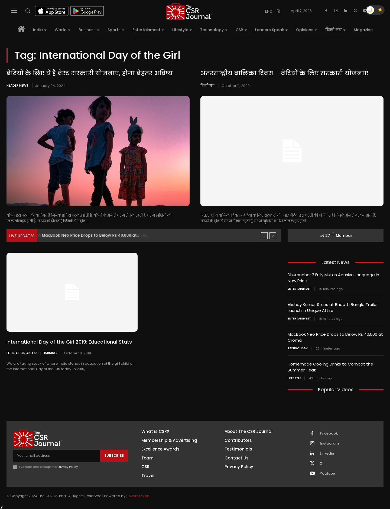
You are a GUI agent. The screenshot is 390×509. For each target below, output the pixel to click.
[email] (56, 453)
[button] (27, 10)
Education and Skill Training (31, 353)
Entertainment (299, 288)
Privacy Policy (67, 465)
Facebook (329, 431)
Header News (17, 85)
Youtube (327, 471)
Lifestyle (294, 376)
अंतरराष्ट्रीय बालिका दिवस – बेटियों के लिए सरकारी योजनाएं (284, 73)
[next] (272, 235)
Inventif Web (139, 493)
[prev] (264, 235)
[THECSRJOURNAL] (189, 11)
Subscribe (114, 453)
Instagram (329, 441)
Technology (298, 347)
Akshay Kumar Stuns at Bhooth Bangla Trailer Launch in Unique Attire (333, 306)
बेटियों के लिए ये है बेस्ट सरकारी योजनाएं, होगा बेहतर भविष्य (89, 73)
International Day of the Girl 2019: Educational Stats (69, 341)
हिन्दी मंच (207, 85)
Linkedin (327, 451)
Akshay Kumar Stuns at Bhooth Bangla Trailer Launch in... (97, 235)
